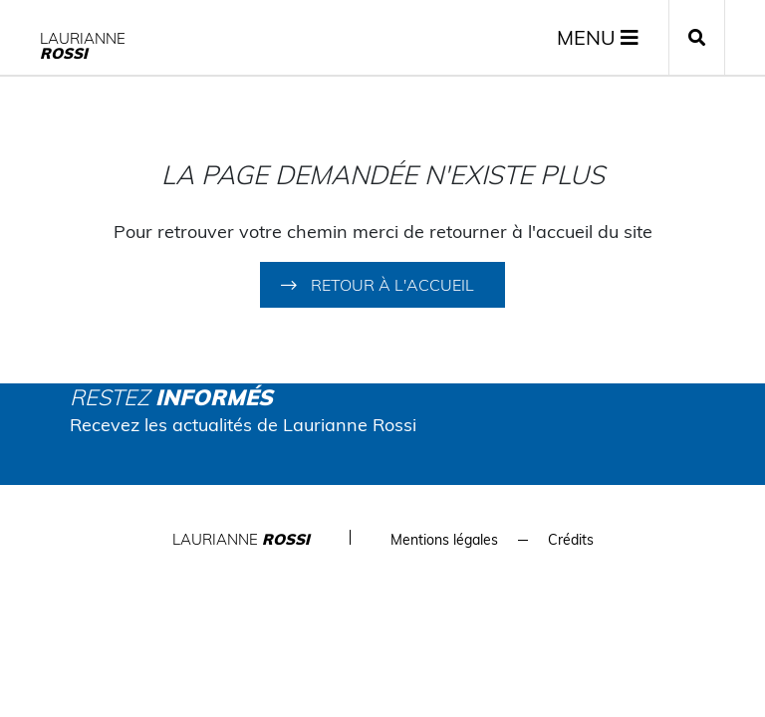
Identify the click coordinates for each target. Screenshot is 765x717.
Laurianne (83, 46)
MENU (597, 37)
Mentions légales (444, 540)
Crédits (571, 540)
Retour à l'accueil (392, 285)
